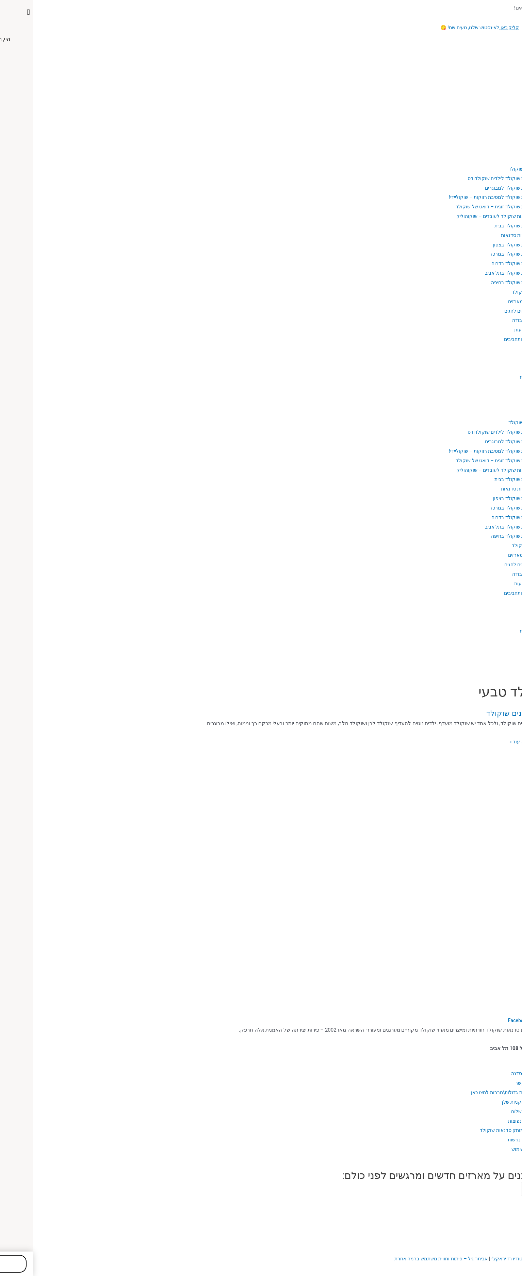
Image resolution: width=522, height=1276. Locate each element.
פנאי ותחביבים (484, 339)
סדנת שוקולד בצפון (478, 245)
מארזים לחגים (484, 311)
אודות (500, 159)
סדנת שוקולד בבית (478, 226)
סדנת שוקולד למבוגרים (474, 188)
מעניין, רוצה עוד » (493, 742)
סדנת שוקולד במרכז (477, 254)
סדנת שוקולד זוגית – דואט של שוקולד (458, 207)
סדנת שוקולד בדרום (477, 263)
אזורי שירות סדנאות (486, 235)
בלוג (502, 349)
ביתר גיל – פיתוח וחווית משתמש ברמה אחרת (401, 1259)
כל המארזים (486, 301)
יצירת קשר (495, 377)
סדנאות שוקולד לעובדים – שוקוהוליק (458, 216)
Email (512, 1188)
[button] (261, 394)
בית (503, 150)
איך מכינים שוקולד (478, 713)
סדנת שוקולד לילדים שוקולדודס (464, 178)
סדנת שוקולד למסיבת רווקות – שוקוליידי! (454, 197)
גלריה (500, 368)
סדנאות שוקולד (490, 169)
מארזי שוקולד (492, 292)
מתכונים (498, 358)
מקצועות (489, 330)
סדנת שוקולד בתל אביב (473, 273)
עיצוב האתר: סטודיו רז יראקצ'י (486, 1259)
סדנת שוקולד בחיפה (477, 282)
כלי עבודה (488, 320)
